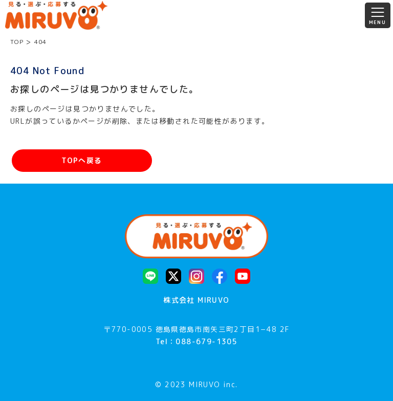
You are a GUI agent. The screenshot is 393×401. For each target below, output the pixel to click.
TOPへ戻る (81, 160)
